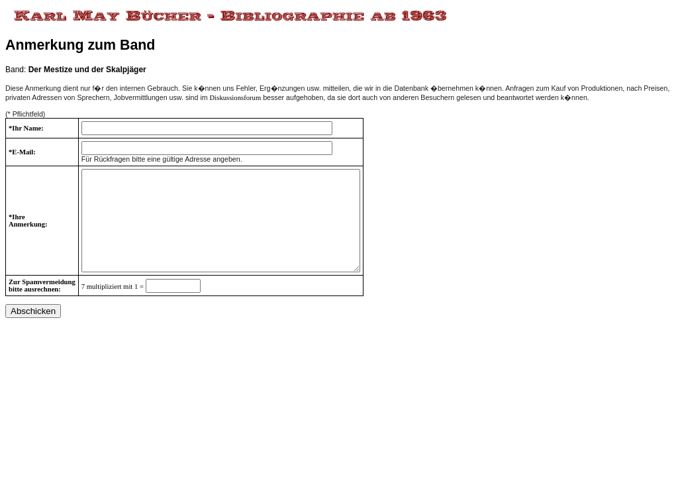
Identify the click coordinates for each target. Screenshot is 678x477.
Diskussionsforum (236, 97)
